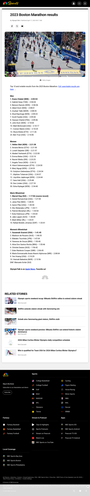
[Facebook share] (12, 26)
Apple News (30, 269)
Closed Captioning (28, 477)
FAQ (36, 477)
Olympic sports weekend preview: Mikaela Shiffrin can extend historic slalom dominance (49, 331)
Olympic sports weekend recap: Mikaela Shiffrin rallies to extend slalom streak (50, 298)
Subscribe (7, 392)
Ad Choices (6, 477)
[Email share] (22, 26)
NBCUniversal (14, 482)
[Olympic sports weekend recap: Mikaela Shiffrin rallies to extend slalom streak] (10, 300)
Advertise (13, 477)
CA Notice (18, 479)
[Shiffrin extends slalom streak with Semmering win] (10, 311)
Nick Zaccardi (22, 303)
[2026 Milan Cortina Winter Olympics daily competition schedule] (10, 342)
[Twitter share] (17, 26)
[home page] (11, 3)
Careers (19, 477)
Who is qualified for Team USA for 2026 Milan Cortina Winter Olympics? (47, 350)
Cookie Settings (27, 479)
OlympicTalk (16, 20)
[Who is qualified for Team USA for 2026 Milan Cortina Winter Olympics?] (10, 352)
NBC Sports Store (43, 477)
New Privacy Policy (8, 479)
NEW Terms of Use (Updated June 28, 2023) (69, 477)
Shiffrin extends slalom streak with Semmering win (39, 309)
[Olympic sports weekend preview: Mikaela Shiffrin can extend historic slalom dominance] (10, 332)
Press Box (53, 477)
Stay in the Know (8, 384)
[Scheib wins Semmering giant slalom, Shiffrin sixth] (10, 321)
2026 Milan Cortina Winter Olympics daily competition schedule (44, 340)
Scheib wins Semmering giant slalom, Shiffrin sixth (38, 319)
